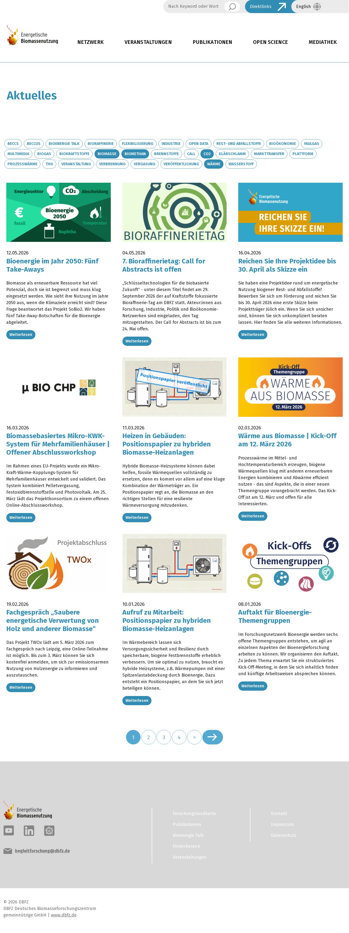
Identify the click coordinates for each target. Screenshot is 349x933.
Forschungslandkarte (194, 813)
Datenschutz (283, 835)
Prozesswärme (22, 164)
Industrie (171, 143)
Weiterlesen (20, 334)
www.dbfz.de (64, 915)
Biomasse (107, 153)
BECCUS (33, 143)
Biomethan (135, 153)
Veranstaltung (76, 164)
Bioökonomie (282, 143)
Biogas (44, 153)
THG (49, 164)
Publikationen (212, 42)
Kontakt (279, 813)
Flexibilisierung (137, 143)
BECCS (13, 143)
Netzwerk (90, 42)
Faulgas (311, 143)
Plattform (303, 153)
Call (191, 153)
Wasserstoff (241, 164)
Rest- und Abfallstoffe (238, 143)
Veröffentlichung (181, 164)
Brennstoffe (166, 153)
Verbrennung (112, 164)
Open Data (198, 143)
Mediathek (323, 42)
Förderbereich (186, 846)
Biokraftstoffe (74, 153)
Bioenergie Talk (64, 143)
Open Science (270, 42)
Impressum (282, 824)
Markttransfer (269, 153)
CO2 (207, 153)
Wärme (213, 164)
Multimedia (18, 153)
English (303, 6)
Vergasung (144, 164)
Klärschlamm (232, 153)
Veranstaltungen (148, 42)
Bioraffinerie (101, 143)
